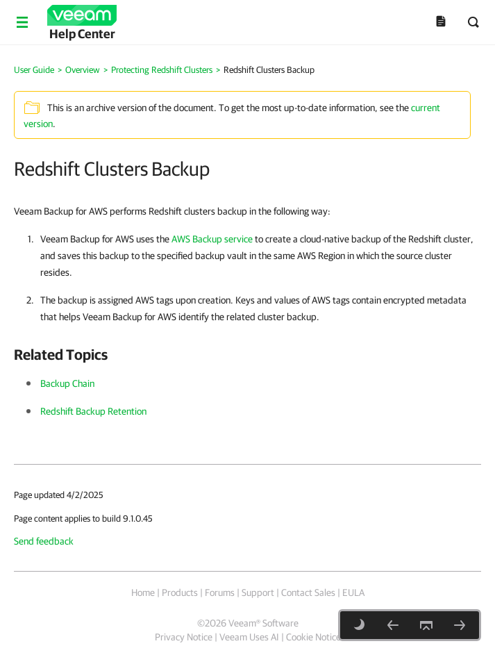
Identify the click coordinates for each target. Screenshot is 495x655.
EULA (353, 592)
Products (180, 592)
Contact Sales (308, 592)
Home (143, 592)
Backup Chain (67, 383)
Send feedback (44, 541)
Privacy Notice (183, 636)
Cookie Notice (313, 636)
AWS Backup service (212, 238)
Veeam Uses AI (249, 636)
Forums (220, 592)
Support (258, 592)
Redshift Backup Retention (93, 411)
